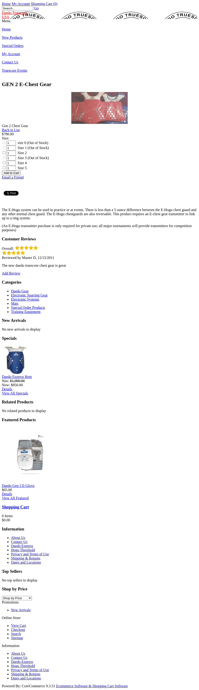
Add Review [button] (11, 273)
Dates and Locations (26, 562)
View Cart (18, 626)
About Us (18, 538)
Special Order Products (28, 308)
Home (6, 4)
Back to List (11, 130)
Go (36, 8)
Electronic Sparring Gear (29, 295)
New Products (12, 37)
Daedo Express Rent (17, 377)
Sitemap (17, 638)
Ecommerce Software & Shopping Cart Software (92, 686)
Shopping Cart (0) (44, 4)
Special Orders (13, 46)
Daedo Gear (20, 291)
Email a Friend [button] (13, 177)
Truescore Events (14, 70)
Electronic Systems (25, 299)
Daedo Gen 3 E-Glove (18, 486)
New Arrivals (21, 610)
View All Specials (15, 393)
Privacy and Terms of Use (30, 554)
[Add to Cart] (11, 173)
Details (7, 389)
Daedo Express (22, 546)
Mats (14, 303)
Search (16, 634)
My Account (21, 4)
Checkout (18, 630)
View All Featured (15, 498)
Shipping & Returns (25, 558)
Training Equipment (26, 312)
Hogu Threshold (23, 550)
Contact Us (10, 62)
